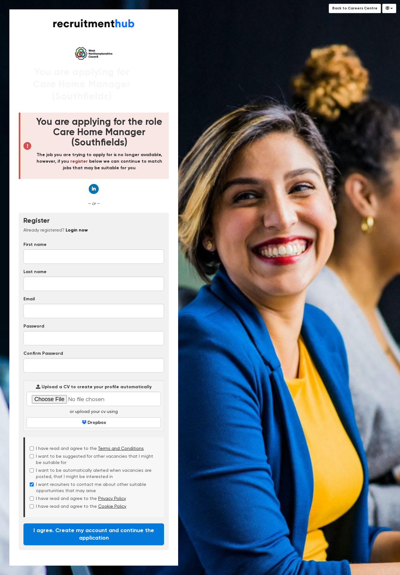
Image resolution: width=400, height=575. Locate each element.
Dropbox (94, 422)
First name (35, 244)
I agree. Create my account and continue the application (93, 534)
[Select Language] (389, 8)
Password (33, 326)
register (79, 161)
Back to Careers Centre (355, 8)
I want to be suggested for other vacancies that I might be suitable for (91, 459)
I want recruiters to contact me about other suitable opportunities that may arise (88, 487)
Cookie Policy (112, 506)
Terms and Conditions (121, 448)
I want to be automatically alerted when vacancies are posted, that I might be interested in (91, 473)
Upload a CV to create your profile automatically (94, 386)
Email (29, 299)
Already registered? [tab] (55, 229)
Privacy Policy (112, 498)
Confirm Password (43, 353)
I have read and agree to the (87, 448)
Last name (35, 272)
